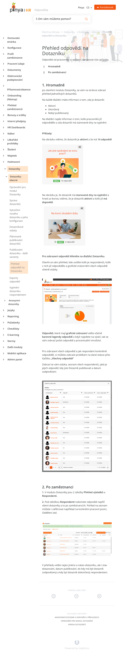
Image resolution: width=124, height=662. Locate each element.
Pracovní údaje (16, 63)
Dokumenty (14, 70)
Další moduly (14, 347)
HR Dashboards (16, 127)
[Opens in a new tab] (77, 642)
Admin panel (14, 359)
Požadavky (13, 322)
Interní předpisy (16, 121)
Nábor (11, 133)
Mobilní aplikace (16, 353)
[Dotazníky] (69, 32)
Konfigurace (14, 47)
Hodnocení (13, 161)
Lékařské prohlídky (12, 141)
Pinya (81, 7)
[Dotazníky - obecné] (89, 32)
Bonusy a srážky (16, 115)
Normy (11, 341)
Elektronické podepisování (15, 77)
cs (88, 7)
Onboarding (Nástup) (14, 97)
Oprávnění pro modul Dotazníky (77, 621)
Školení (11, 149)
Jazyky (11, 310)
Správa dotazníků (77, 624)
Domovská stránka (13, 39)
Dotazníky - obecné (15, 178)
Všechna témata (51, 32)
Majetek (12, 155)
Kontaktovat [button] (105, 7)
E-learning (13, 334)
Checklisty (13, 328)
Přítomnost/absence (17, 89)
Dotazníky (14, 168)
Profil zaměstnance (14, 55)
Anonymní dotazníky (14, 302)
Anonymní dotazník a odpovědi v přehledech (77, 617)
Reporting (13, 316)
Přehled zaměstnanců (15, 107)
